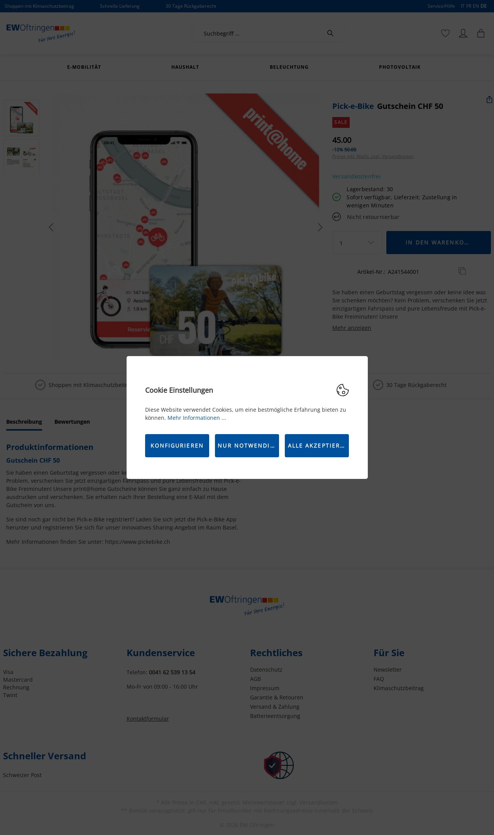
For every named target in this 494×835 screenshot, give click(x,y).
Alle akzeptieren (318, 445)
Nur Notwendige (248, 445)
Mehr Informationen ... (196, 417)
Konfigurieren (177, 445)
